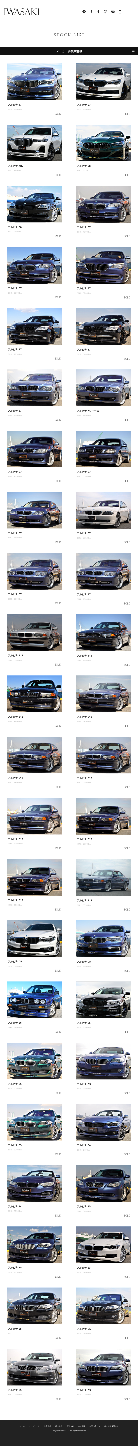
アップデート (34, 1426)
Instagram (105, 12)
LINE (84, 12)
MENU (130, 12)
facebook (91, 12)
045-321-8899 (120, 12)
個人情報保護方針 (111, 1426)
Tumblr (98, 12)
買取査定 (70, 1426)
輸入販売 (59, 1426)
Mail (112, 12)
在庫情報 (47, 1426)
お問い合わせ (94, 1426)
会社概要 (81, 1426)
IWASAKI (21, 12)
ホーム (22, 1426)
